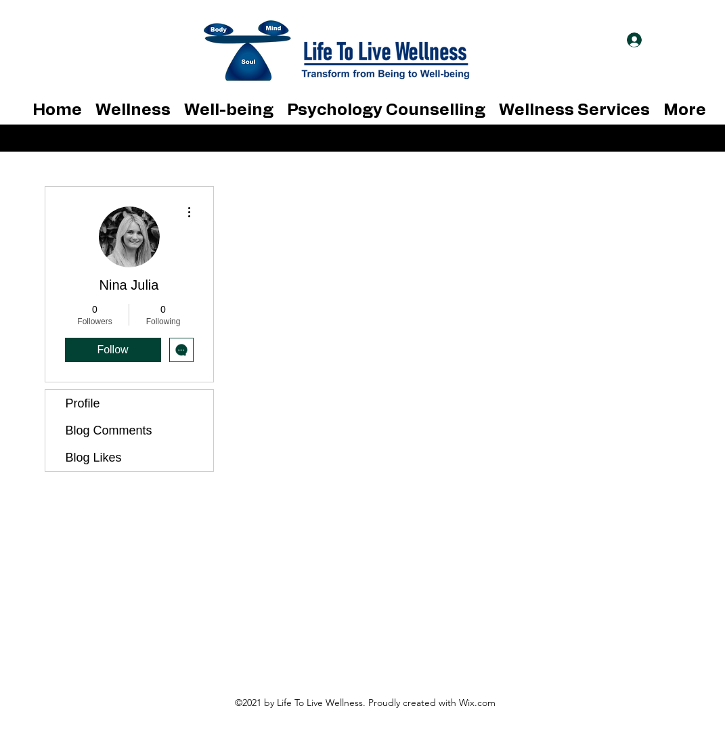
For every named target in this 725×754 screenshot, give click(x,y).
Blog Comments (109, 430)
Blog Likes (94, 457)
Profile (83, 403)
